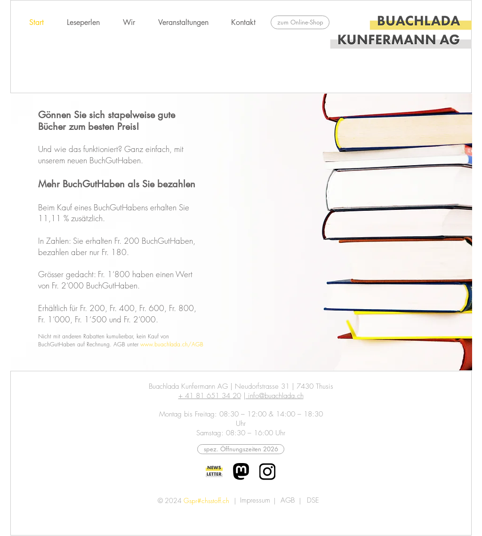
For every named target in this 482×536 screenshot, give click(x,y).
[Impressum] (254, 500)
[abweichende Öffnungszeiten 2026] (240, 449)
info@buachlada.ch (275, 395)
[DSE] (312, 500)
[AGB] (287, 500)
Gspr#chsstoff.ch (206, 500)
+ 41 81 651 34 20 (209, 395)
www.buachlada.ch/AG (170, 344)
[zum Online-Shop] (300, 22)
